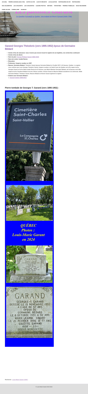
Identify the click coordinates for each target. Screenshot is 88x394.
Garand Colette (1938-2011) (18, 77)
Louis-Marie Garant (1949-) (20, 379)
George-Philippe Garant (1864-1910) (28, 57)
